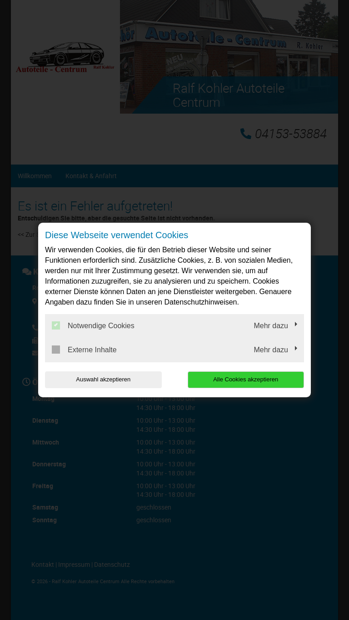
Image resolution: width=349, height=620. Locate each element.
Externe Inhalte (84, 349)
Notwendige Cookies (93, 325)
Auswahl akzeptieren (103, 379)
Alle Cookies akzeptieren (245, 379)
